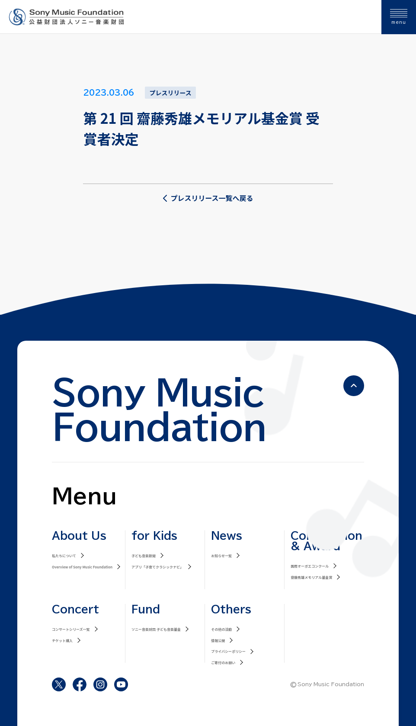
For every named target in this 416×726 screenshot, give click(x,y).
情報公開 (218, 640)
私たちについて (64, 555)
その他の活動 (221, 629)
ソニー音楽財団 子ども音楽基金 (156, 629)
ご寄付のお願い (223, 662)
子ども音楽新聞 (143, 555)
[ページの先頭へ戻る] (353, 385)
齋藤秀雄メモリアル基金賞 (311, 577)
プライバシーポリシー (228, 651)
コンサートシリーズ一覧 (71, 629)
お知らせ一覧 (221, 555)
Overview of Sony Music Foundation (82, 567)
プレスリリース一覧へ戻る (208, 198)
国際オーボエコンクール (310, 566)
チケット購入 (62, 640)
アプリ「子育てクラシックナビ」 (157, 567)
